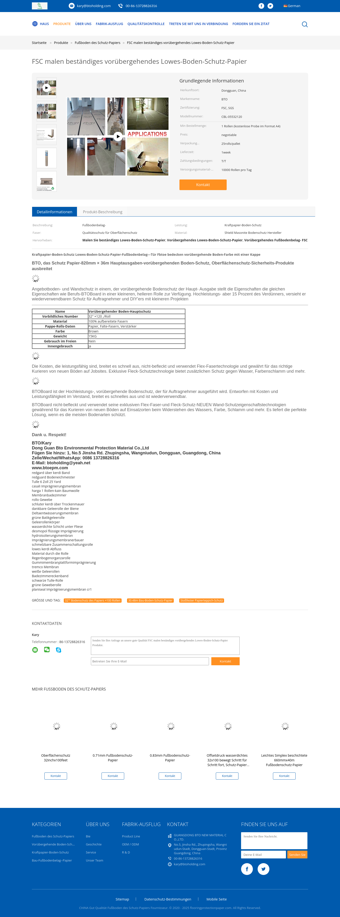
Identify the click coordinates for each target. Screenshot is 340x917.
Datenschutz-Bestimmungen (167, 899)
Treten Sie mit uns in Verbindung (198, 23)
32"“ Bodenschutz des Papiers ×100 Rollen (92, 600)
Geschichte (94, 844)
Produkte (62, 23)
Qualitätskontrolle (146, 23)
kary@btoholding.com (94, 6)
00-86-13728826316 (141, 6)
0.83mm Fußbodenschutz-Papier (170, 757)
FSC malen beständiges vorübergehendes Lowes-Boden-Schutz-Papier (180, 42)
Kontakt (203, 184)
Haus (40, 24)
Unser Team (94, 860)
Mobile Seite (217, 899)
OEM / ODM (130, 844)
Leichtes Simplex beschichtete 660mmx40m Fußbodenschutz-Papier (284, 760)
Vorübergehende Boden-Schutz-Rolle (58, 844)
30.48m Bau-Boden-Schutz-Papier (150, 600)
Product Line (131, 836)
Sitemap (122, 899)
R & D (126, 852)
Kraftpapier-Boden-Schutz (50, 852)
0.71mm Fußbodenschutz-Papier (113, 757)
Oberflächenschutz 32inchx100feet (55, 757)
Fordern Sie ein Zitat (251, 23)
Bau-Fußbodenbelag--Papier (52, 860)
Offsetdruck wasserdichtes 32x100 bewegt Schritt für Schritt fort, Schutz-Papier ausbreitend (227, 762)
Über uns (83, 23)
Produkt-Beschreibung (102, 211)
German (294, 6)
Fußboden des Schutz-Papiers (53, 836)
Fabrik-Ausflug (109, 23)
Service (91, 852)
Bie (88, 836)
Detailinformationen (54, 211)
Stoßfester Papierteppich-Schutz (201, 600)
